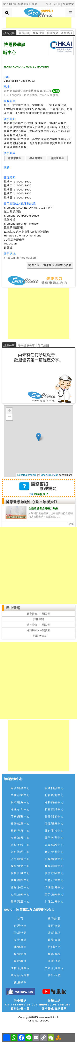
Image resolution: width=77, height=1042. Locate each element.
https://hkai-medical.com (20, 257)
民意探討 (20, 939)
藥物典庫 (20, 946)
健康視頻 (52, 33)
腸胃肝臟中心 (20, 873)
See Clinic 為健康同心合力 (20, 4)
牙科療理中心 (20, 816)
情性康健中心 (54, 887)
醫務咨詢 (54, 954)
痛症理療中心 (54, 823)
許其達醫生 (57, 158)
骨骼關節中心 (54, 816)
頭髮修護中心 (54, 844)
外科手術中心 (54, 830)
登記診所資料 (20, 975)
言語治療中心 (54, 894)
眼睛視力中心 (20, 802)
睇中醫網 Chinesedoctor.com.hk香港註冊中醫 (24, 1004)
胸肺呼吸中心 (54, 873)
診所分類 (20, 932)
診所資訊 (66, 33)
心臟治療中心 (54, 859)
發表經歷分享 (26, 345)
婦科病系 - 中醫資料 (39, 630)
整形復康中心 (20, 830)
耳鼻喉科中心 (54, 866)
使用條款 (20, 982)
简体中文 (68, 4)
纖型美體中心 (20, 844)
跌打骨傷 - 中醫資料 (39, 624)
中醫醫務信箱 (39, 635)
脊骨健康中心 (20, 823)
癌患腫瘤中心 (20, 859)
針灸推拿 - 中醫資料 (39, 613)
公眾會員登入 (54, 968)
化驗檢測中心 (54, 795)
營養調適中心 (20, 901)
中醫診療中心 (20, 795)
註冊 (57, 4)
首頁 (20, 918)
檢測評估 (54, 946)
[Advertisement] (38, 22)
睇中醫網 (13, 608)
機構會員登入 (20, 968)
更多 (71, 524)
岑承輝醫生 (36, 158)
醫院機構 (20, 961)
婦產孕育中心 (20, 809)
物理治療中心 (54, 901)
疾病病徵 (20, 954)
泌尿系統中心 (20, 887)
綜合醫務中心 (20, 788)
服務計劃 (24, 33)
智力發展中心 (54, 851)
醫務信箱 (38, 33)
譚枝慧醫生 (14, 158)
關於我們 (54, 975)
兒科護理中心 (20, 851)
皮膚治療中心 (20, 837)
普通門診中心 (54, 788)
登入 (49, 4)
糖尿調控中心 (20, 880)
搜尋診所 (54, 918)
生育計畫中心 (54, 880)
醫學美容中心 (54, 837)
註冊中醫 (38, 619)
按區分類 (54, 925)
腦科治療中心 (20, 866)
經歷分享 (20, 925)
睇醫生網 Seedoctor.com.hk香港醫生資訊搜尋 (55, 1004)
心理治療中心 (20, 894)
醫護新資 (54, 939)
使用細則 (43, 345)
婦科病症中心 (54, 802)
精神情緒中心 (54, 809)
